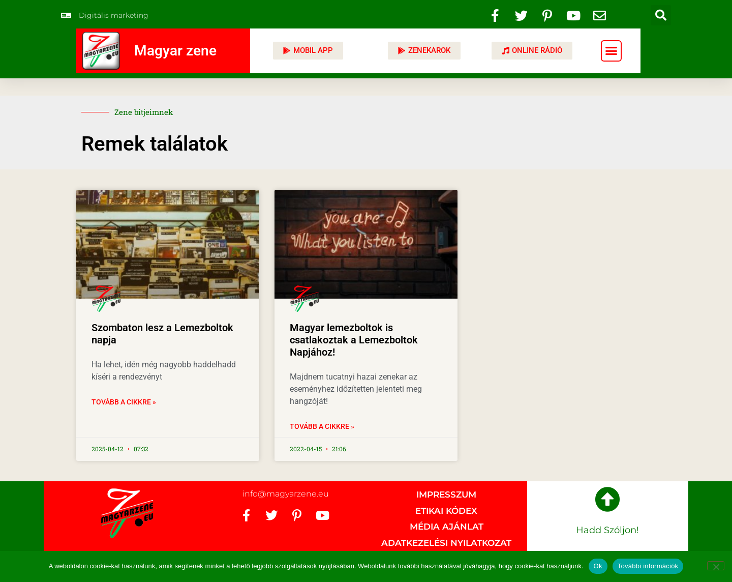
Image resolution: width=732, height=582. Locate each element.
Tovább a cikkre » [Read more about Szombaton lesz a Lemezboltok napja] (124, 402)
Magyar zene (175, 50)
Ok (598, 566)
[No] (715, 565)
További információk (648, 566)
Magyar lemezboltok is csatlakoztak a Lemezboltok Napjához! (354, 340)
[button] (661, 15)
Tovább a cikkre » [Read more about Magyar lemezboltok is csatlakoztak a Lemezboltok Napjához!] (322, 426)
